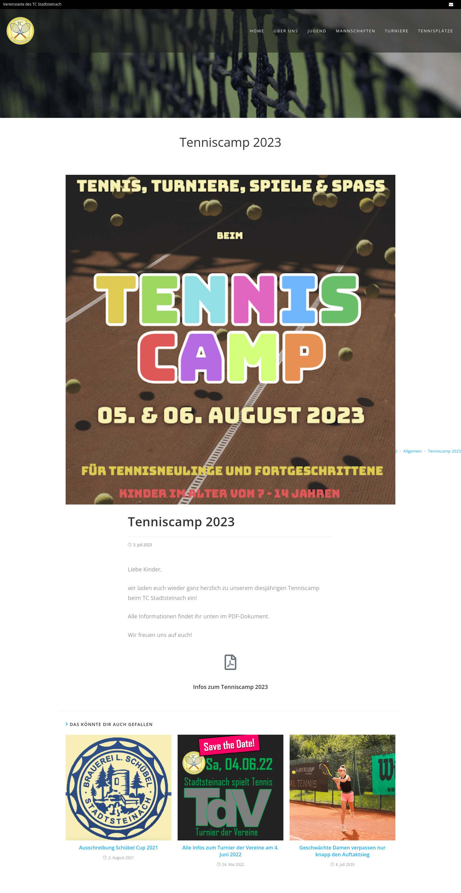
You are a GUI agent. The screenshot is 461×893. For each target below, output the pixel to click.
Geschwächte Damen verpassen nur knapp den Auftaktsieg (343, 851)
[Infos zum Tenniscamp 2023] (230, 662)
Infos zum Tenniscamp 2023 (230, 687)
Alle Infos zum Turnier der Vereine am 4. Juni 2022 (230, 851)
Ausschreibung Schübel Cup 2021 (118, 847)
